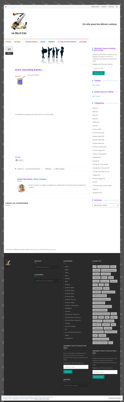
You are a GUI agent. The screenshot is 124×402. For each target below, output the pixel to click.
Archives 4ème (97, 136)
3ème (94, 108)
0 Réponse (48, 169)
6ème (94, 118)
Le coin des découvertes (67, 42)
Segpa (94, 189)
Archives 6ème (97, 143)
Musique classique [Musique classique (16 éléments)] (100, 295)
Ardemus (51, 42)
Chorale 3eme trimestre (100, 171)
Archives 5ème (97, 140)
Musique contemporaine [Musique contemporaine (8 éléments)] (101, 299)
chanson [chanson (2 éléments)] (96, 270)
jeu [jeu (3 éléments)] (107, 285)
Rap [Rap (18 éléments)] (107, 317)
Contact (104, 7)
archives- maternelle (99, 154)
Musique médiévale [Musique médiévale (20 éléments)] (100, 310)
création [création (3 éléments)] (96, 277)
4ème (94, 111)
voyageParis (96, 192)
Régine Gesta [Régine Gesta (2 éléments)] (108, 321)
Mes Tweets (96, 85)
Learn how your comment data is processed (42, 249)
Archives (111, 7)
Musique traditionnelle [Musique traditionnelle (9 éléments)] (101, 313)
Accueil (8, 42)
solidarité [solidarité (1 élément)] (97, 324)
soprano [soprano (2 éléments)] (106, 324)
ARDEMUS (96, 157)
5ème (94, 115)
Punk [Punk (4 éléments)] (101, 317)
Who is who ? (95, 7)
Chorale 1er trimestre (99, 164)
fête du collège (97, 178)
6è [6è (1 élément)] (94, 266)
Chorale (95, 161)
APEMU (95, 122)
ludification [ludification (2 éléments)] (97, 288)
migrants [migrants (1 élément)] (97, 292)
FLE (94, 182)
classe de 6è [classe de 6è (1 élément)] (106, 274)
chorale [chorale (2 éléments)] (96, 274)
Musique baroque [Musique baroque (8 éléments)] (108, 292)
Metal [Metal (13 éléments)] (106, 288)
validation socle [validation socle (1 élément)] (111, 332)
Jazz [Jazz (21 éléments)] (101, 285)
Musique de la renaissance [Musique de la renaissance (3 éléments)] (102, 306)
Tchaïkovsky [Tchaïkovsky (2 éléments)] (98, 328)
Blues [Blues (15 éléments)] (113, 266)
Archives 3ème (97, 132)
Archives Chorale (98, 147)
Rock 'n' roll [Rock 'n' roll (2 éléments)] (97, 321)
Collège (17, 42)
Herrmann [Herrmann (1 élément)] (105, 281)
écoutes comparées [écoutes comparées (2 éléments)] (100, 342)
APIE (94, 126)
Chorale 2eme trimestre (100, 168)
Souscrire (68, 371)
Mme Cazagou (60, 169)
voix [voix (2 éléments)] (95, 335)
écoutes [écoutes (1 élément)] (102, 335)
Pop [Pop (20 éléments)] (95, 317)
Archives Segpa (97, 150)
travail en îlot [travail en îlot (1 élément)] (98, 332)
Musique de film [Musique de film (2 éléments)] (99, 303)
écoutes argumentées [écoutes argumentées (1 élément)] (101, 339)
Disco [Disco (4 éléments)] (104, 277)
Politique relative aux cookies (41, 398)
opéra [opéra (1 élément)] (114, 313)
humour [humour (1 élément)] (113, 281)
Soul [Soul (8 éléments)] (113, 324)
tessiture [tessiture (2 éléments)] (108, 328)
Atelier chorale (31, 42)
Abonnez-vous (98, 73)
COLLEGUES (83, 42)
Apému (42, 42)
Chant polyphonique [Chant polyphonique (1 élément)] (108, 270)
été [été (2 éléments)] (111, 342)
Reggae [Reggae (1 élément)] (114, 317)
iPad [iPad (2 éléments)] (95, 285)
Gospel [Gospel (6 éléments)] (96, 281)
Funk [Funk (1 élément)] (110, 277)
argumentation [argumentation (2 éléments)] (103, 266)
